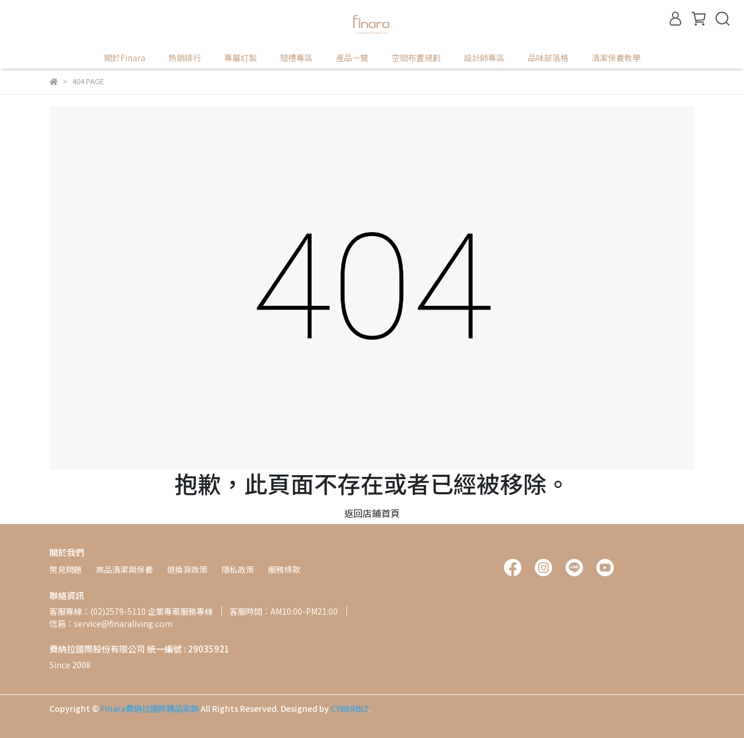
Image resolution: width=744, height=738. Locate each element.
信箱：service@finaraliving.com (111, 623)
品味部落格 (548, 57)
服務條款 (284, 569)
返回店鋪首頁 (372, 513)
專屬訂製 (240, 57)
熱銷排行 (185, 57)
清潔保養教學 (616, 57)
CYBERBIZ (350, 708)
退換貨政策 (187, 569)
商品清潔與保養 (124, 569)
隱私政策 (237, 569)
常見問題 (65, 569)
